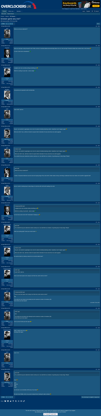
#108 (99, 165)
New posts (4, 13)
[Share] (96, 26)
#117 (99, 349)
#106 (99, 126)
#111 (99, 222)
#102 (99, 45)
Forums (4, 11)
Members (19, 11)
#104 (99, 87)
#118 (99, 369)
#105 (99, 106)
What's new (10, 11)
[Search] (96, 11)
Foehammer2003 (6, 21)
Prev (4, 23)
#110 (99, 202)
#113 (99, 266)
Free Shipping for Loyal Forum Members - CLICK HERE (74, 8)
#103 (99, 65)
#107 (99, 145)
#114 (99, 288)
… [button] (8, 23)
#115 (99, 308)
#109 (99, 183)
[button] (15, 11)
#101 (99, 26)
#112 (99, 244)
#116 (99, 327)
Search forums (10, 13)
